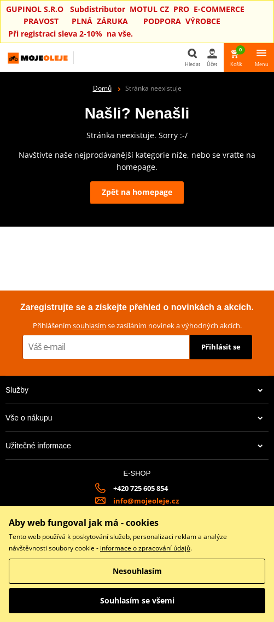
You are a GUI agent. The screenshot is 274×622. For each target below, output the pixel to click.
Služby (134, 390)
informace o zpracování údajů (145, 548)
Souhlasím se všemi (137, 600)
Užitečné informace (134, 445)
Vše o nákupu (134, 417)
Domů (102, 88)
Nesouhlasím (137, 571)
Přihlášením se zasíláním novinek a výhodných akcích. (137, 325)
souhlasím (89, 325)
